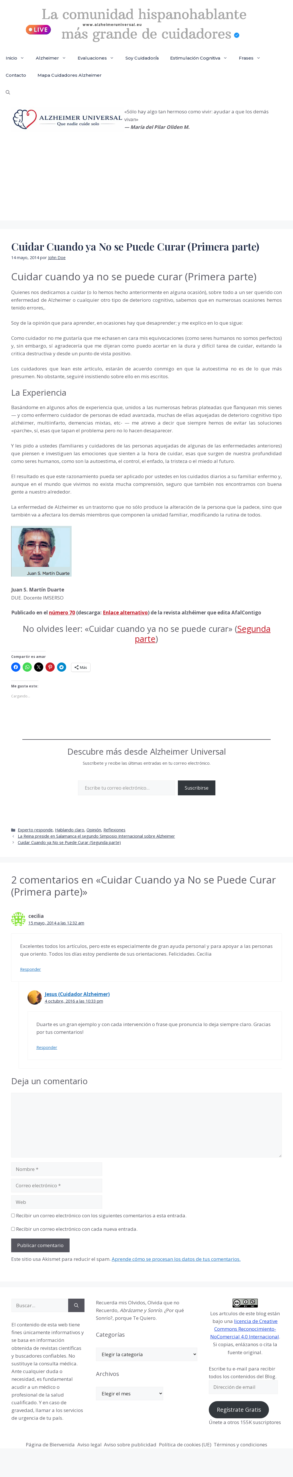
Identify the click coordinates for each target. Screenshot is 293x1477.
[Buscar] (76, 1305)
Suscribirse (197, 788)
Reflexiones (114, 830)
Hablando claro (69, 830)
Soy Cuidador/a (142, 58)
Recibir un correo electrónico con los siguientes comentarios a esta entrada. (101, 1215)
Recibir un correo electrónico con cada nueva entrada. (76, 1229)
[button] (8, 92)
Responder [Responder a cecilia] (30, 969)
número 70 (62, 612)
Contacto (16, 75)
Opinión (93, 830)
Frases (252, 58)
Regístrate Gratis (239, 1409)
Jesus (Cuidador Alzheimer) (77, 994)
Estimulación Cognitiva (201, 58)
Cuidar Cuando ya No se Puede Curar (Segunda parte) (69, 842)
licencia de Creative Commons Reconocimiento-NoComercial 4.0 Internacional (244, 1329)
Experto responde (35, 830)
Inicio (18, 58)
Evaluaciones (99, 58)
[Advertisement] (146, 180)
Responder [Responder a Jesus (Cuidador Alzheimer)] (46, 1047)
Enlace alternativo (125, 612)
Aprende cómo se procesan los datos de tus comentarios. (176, 1259)
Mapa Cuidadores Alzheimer (70, 75)
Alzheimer (54, 58)
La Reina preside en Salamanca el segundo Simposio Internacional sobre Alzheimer (96, 836)
